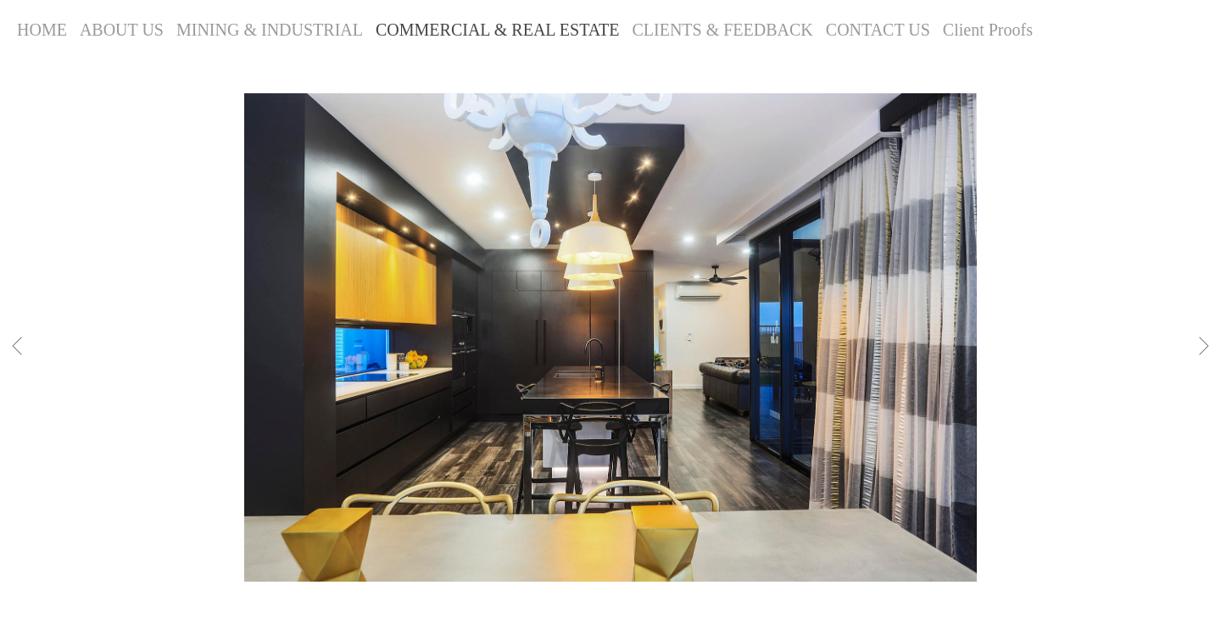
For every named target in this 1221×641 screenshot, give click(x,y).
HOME (42, 29)
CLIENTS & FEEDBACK (722, 29)
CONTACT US (878, 29)
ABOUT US (122, 29)
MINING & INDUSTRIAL (269, 29)
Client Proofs (988, 29)
